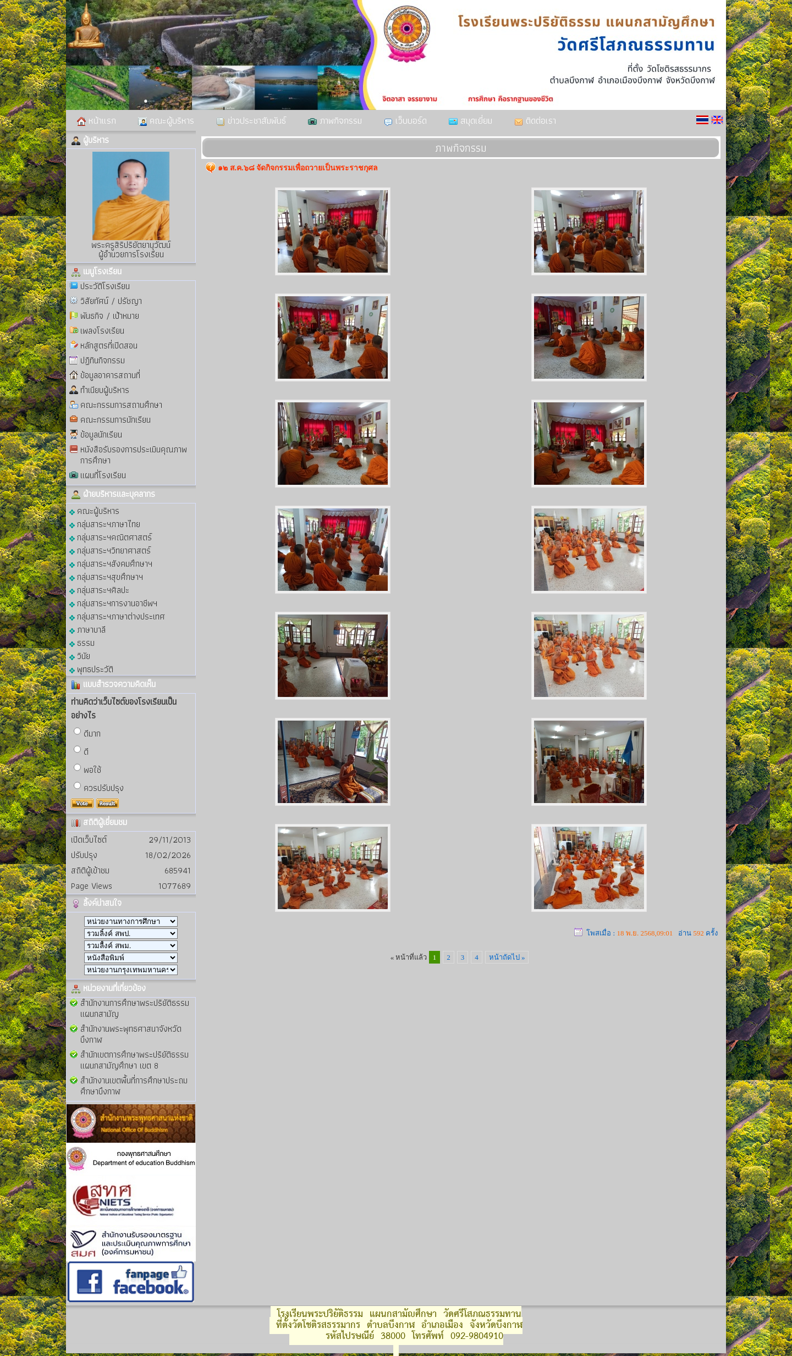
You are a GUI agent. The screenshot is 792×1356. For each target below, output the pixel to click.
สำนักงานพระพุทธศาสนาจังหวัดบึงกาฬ (131, 1034)
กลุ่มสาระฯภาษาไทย (104, 523)
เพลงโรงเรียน (102, 330)
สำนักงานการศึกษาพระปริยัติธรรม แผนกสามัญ (134, 1008)
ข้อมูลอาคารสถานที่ (110, 375)
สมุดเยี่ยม (470, 120)
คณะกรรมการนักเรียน (115, 420)
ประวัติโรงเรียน (105, 286)
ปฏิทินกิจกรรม (102, 360)
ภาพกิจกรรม (335, 120)
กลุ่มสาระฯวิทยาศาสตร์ (110, 550)
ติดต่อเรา (535, 120)
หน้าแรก (96, 120)
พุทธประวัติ (91, 668)
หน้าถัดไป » (507, 957)
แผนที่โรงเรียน (103, 475)
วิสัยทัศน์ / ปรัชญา (111, 301)
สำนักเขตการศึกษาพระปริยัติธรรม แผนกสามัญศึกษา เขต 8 (134, 1060)
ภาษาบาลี (87, 629)
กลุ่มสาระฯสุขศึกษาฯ (106, 576)
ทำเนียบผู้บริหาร (104, 390)
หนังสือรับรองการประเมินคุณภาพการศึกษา (133, 454)
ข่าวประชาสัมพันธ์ (251, 120)
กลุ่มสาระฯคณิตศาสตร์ (110, 536)
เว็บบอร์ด (405, 120)
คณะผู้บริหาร (166, 120)
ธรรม (82, 642)
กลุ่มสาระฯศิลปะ (99, 589)
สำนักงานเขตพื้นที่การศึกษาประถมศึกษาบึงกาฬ (134, 1085)
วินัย (79, 655)
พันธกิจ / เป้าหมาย (109, 316)
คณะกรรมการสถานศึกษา (121, 405)
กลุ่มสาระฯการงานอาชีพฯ (113, 602)
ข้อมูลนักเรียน (101, 434)
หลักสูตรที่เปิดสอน (109, 345)
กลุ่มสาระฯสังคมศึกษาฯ (110, 563)
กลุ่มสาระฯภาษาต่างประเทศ (117, 616)
